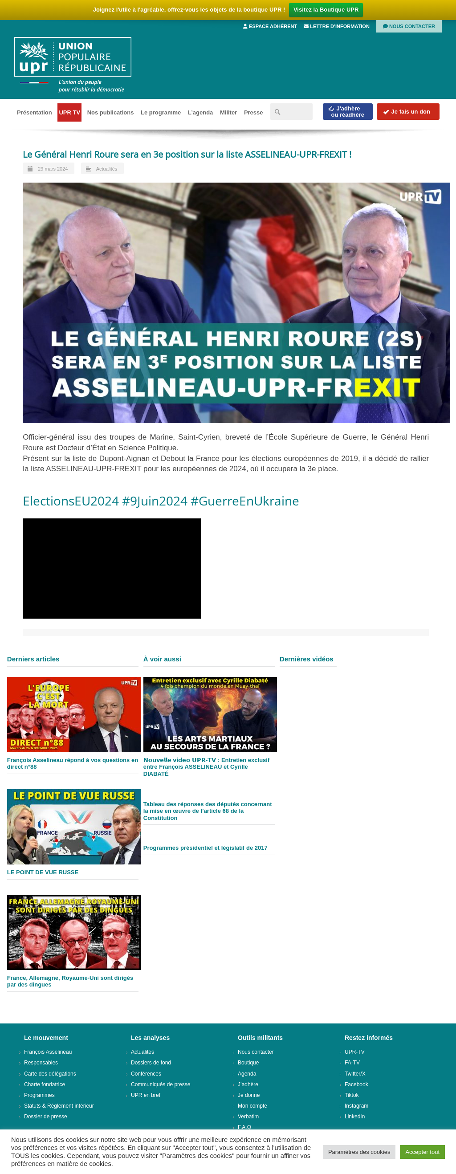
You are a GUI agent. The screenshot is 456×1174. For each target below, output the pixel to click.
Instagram (356, 1106)
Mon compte (252, 1106)
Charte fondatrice (44, 1084)
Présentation (34, 112)
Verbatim (248, 1116)
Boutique (248, 1063)
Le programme (161, 112)
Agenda (247, 1074)
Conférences (146, 1074)
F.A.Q (244, 1127)
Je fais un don (406, 111)
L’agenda (200, 112)
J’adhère (248, 1084)
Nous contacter (409, 26)
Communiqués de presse (160, 1084)
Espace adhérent (270, 26)
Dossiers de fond (151, 1063)
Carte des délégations (50, 1074)
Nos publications (110, 112)
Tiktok (352, 1095)
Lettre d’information (337, 26)
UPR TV (69, 112)
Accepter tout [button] (422, 1152)
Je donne (249, 1095)
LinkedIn (355, 1116)
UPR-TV (355, 1052)
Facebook (356, 1084)
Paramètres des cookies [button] (359, 1152)
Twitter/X (355, 1074)
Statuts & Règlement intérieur (59, 1106)
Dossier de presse (45, 1116)
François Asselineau (48, 1052)
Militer (228, 112)
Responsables (41, 1063)
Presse (253, 112)
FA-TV (352, 1063)
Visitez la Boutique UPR (325, 9)
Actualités (107, 168)
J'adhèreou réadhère (346, 111)
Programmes (39, 1095)
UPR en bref (145, 1095)
